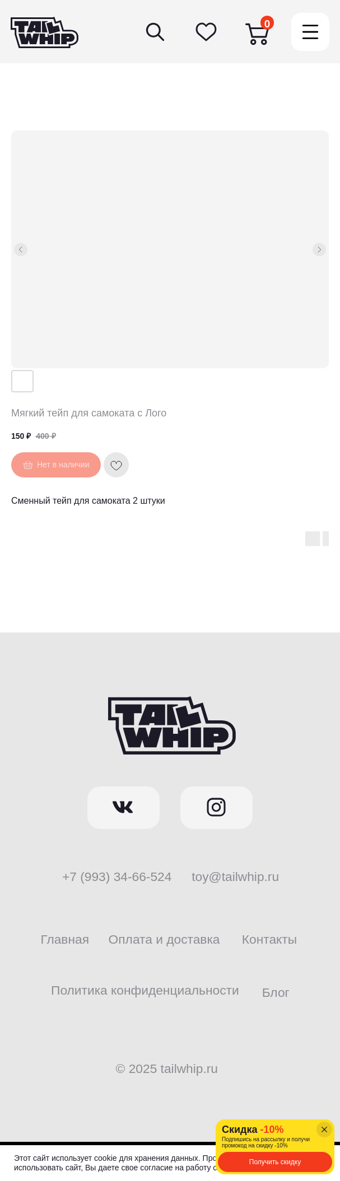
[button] (275, 1162)
